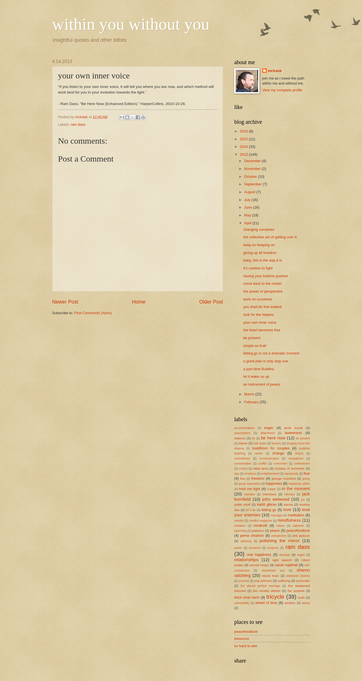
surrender (303, 580)
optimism (298, 525)
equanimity (291, 473)
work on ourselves (257, 299)
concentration (243, 463)
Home (138, 302)
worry (306, 603)
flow (242, 478)
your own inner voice (259, 322)
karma (288, 504)
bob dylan (260, 443)
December (253, 161)
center (259, 453)
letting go (268, 510)
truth (301, 597)
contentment (302, 463)
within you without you (131, 24)
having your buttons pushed (265, 276)
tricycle (275, 596)
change (278, 453)
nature (281, 525)
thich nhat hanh (246, 597)
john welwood (275, 499)
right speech (282, 560)
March (249, 394)
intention (249, 494)
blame (243, 443)
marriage (276, 515)
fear (307, 473)
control (243, 468)
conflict (262, 463)
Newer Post (65, 302)
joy (303, 499)
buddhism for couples (270, 448)
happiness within (299, 483)
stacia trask (270, 575)
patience (258, 530)
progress (273, 547)
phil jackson (301, 535)
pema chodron (252, 535)
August (250, 192)
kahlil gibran (267, 504)
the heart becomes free (261, 330)
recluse (284, 554)
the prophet (296, 591)
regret (301, 554)
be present (251, 338)
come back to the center (262, 283)
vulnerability (241, 603)
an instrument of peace (261, 384)
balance (240, 438)
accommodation (244, 428)
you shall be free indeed (262, 307)
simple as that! (254, 346)
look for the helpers (258, 314)
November (253, 169)
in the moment (296, 488)
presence (255, 547)
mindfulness (289, 520)
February (251, 402)
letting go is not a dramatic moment (271, 353)
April (248, 223)
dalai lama (260, 468)
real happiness (259, 554)
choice (299, 453)
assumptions (242, 433)
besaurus (241, 638)
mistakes (240, 525)
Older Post (211, 302)
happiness (273, 483)
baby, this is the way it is (262, 260)
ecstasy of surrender (290, 468)
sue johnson (263, 580)
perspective (279, 535)
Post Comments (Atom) (93, 313)
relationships (246, 559)
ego (236, 473)
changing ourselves (258, 229)
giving (306, 478)
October (251, 176)
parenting (240, 530)
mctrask (275, 71)
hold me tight (249, 489)
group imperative (249, 483)
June (248, 207)
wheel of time (266, 603)
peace (275, 530)
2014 (244, 146)
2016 (244, 131)
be (253, 438)
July (247, 200)
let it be (251, 510)
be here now (273, 437)
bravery (276, 443)
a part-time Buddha (258, 369)
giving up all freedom (260, 253)
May (248, 215)
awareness (293, 433)
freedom (257, 478)
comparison (295, 458)
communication (269, 458)
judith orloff (242, 504)
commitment (242, 458)
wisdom (289, 603)
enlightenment (270, 473)
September (253, 184)
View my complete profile (282, 90)
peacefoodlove (298, 530)
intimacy (289, 494)
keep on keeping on (259, 245)
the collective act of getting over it (269, 237)
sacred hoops (259, 565)
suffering (284, 580)
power (238, 547)
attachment (267, 433)
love (287, 509)
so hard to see (245, 646)
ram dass (78, 124)
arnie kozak (293, 428)
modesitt (260, 525)
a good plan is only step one (265, 361)
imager (271, 489)
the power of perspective (262, 291)
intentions (270, 494)
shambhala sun (273, 570)
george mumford (284, 478)
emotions (250, 473)
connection (280, 463)
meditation (296, 515)
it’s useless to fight (258, 268)
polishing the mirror (280, 540)
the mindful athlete (267, 591)
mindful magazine (260, 520)
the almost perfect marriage (260, 585)
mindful (238, 520)
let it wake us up (256, 376)
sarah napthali (286, 565)
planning (246, 541)
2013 (244, 154)
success (244, 580)
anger (268, 428)
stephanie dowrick (298, 575)
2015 (244, 139)
